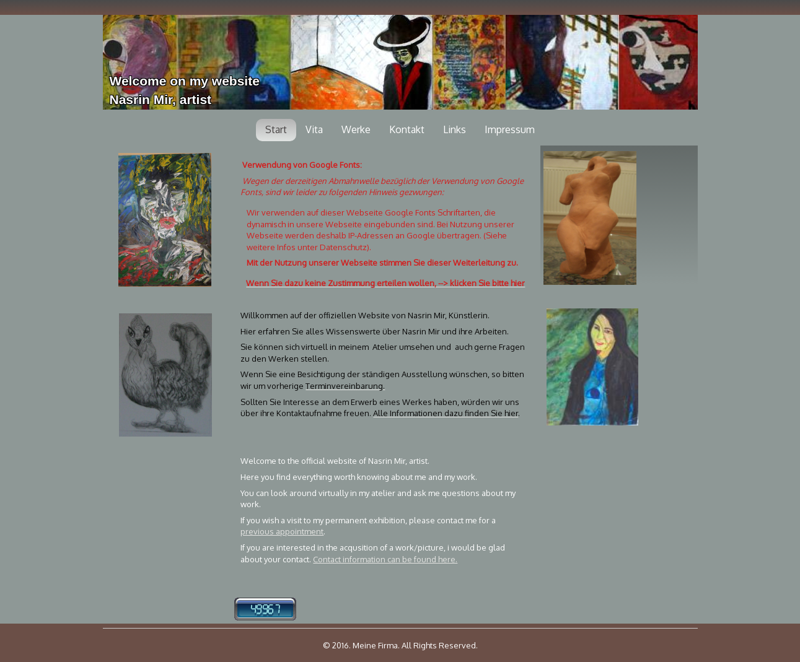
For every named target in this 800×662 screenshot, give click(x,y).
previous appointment (281, 531)
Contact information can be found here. (385, 559)
